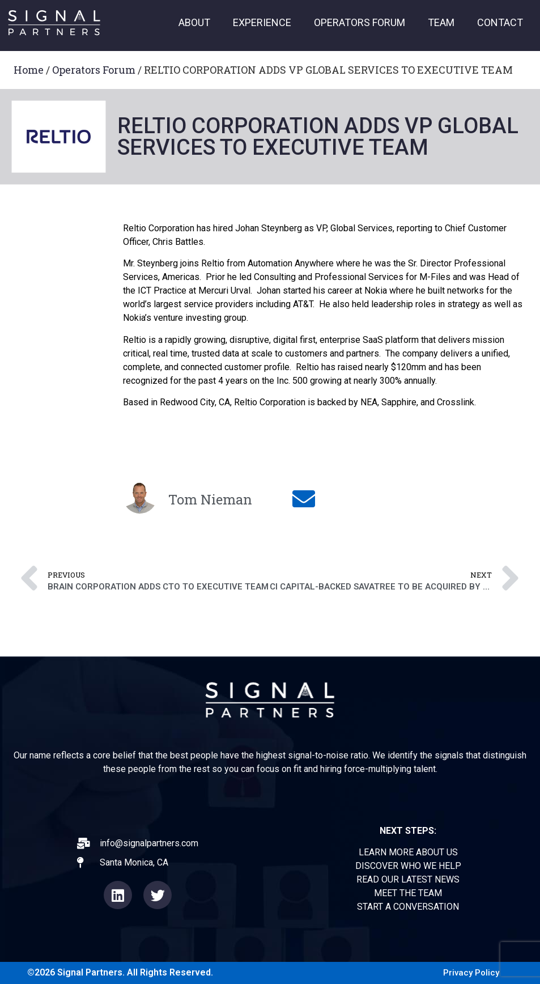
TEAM (441, 22)
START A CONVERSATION (408, 906)
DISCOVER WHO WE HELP (408, 865)
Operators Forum (93, 70)
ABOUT (194, 22)
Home (29, 70)
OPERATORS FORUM (359, 22)
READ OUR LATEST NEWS (408, 879)
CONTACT (500, 22)
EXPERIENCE (262, 22)
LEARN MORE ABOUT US (408, 852)
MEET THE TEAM (408, 893)
